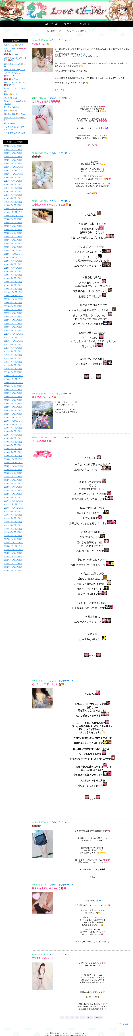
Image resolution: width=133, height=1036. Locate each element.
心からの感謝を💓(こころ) (15, 70)
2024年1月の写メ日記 (13, 247)
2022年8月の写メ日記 (13, 306)
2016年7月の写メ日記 (13, 560)
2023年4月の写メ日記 (13, 278)
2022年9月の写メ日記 (13, 303)
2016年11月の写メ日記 (13, 546)
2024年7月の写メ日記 (13, 226)
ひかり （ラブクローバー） (63, 885)
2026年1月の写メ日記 (13, 164)
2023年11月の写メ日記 (13, 254)
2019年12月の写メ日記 (13, 418)
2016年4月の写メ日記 (13, 571)
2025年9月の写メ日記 (13, 178)
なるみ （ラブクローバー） (63, 98)
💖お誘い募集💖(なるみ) (14, 114)
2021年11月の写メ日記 (13, 337)
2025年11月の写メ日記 (13, 170)
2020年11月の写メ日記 (13, 379)
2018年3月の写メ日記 (13, 491)
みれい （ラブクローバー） (63, 954)
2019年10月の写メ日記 (13, 424)
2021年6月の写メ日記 (13, 355)
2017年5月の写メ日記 (13, 525)
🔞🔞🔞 (36, 156)
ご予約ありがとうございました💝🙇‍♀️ (51, 204)
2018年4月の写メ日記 (13, 487)
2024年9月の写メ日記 (13, 219)
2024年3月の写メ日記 (13, 240)
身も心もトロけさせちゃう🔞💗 (49, 888)
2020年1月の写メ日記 (13, 414)
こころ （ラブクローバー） (63, 201)
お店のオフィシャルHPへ (75, 31)
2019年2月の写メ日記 (13, 452)
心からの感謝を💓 (42, 441)
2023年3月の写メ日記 (13, 282)
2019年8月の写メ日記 (13, 431)
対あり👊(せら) (10, 94)
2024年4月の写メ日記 (13, 237)
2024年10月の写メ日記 (13, 216)
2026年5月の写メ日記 (13, 150)
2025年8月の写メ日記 (13, 181)
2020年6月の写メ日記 (13, 397)
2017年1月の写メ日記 (13, 539)
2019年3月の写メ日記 (13, 449)
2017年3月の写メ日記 (13, 532)
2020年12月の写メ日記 (13, 376)
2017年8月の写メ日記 (13, 515)
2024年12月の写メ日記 (13, 209)
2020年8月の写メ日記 (13, 390)
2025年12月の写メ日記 (13, 167)
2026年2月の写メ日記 (13, 160)
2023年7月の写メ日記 (13, 268)
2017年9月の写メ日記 (13, 511)
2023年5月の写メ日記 (13, 275)
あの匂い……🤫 (40, 44)
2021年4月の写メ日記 (13, 362)
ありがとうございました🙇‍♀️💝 (48, 684)
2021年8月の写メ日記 (13, 348)
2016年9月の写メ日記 (13, 553)
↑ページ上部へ (124, 1024)
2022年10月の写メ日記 (13, 299)
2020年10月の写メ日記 (13, 383)
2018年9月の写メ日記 (13, 470)
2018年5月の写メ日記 (13, 484)
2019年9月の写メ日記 (13, 428)
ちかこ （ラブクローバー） (63, 40)
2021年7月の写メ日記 (13, 351)
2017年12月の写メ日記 (13, 501)
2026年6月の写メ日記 (13, 146)
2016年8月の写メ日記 (13, 557)
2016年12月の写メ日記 (13, 543)
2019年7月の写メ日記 (13, 435)
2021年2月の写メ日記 (13, 369)
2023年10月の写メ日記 (13, 257)
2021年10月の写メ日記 (13, 341)
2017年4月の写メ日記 (13, 529)
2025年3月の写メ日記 (13, 198)
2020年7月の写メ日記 (13, 393)
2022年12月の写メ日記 (13, 292)
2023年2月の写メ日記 (13, 285)
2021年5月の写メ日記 (13, 358)
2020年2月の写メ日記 (13, 410)
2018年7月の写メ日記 (13, 477)
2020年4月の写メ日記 (13, 404)
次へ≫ (98, 1017)
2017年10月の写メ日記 (13, 508)
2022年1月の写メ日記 (13, 331)
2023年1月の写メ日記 (13, 289)
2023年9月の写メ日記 (13, 261)
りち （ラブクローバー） (62, 393)
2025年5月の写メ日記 (13, 191)
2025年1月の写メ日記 (13, 205)
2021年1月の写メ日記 (13, 372)
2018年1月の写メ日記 (13, 497)
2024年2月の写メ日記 (13, 244)
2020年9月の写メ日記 (13, 386)
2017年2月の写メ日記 (13, 536)
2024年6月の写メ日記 (13, 230)
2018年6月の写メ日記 (13, 480)
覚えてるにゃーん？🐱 (44, 397)
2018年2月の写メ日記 (13, 494)
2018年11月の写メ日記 (13, 463)
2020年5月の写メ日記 (13, 400)
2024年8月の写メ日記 (13, 223)
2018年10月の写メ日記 (13, 466)
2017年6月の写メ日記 (13, 522)
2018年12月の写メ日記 (13, 459)
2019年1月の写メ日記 (13, 456)
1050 (89, 1017)
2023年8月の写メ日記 (13, 264)
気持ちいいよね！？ (42, 958)
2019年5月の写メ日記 (13, 442)
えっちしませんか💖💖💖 (46, 101)
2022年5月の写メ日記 (13, 317)
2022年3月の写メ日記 (13, 324)
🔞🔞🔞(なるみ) (11, 54)
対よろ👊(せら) (10, 98)
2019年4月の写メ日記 (13, 445)
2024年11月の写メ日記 (13, 212)
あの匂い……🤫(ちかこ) (14, 45)
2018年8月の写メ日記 (13, 473)
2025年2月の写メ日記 (13, 202)
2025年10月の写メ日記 (13, 174)
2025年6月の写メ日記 (13, 188)
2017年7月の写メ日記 (13, 518)
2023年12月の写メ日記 (13, 251)
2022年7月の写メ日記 (13, 310)
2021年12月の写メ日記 (13, 334)
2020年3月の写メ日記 (13, 407)
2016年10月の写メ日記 (13, 550)
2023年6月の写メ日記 (13, 271)
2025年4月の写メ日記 (13, 195)
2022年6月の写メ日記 (13, 313)
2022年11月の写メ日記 (13, 296)
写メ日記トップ (54, 31)
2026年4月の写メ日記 (13, 153)
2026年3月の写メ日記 (13, 157)
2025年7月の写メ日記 (13, 184)
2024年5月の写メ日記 (13, 233)
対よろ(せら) (9, 123)
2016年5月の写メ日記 (13, 567)
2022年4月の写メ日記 (13, 320)
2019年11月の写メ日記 (13, 421)
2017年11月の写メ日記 (13, 504)
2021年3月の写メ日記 (13, 365)
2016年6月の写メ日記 (13, 564)
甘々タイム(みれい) (12, 107)
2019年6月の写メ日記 (13, 438)
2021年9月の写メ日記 (13, 344)
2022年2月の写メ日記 (13, 327)
